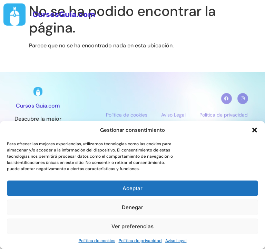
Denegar (132, 207)
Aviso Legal (176, 240)
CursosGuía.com (63, 14)
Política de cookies (97, 240)
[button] (254, 130)
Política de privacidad (140, 240)
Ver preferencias (132, 226)
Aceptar (132, 188)
